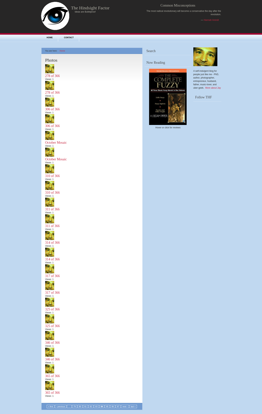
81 (85, 406)
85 (107, 406)
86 (113, 406)
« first (50, 406)
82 (91, 406)
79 (75, 406)
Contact (69, 37)
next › (125, 406)
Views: (48, 79)
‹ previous (60, 406)
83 (96, 406)
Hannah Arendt (211, 20)
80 (80, 406)
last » (133, 406)
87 (118, 406)
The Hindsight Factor (90, 7)
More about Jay (213, 88)
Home (50, 37)
